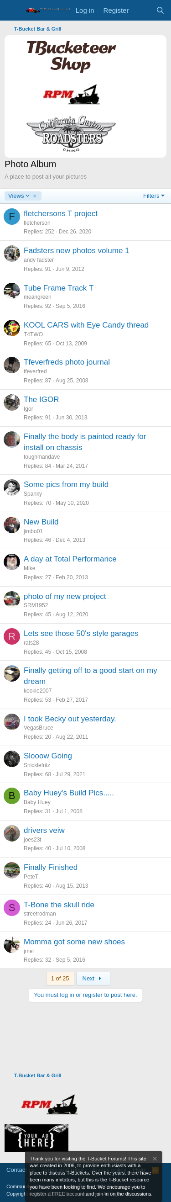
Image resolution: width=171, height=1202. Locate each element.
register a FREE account (57, 1194)
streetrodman (40, 914)
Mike (29, 568)
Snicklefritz (37, 765)
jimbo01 (33, 531)
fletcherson (37, 223)
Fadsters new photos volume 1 (77, 250)
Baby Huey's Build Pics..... (69, 793)
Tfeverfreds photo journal (67, 362)
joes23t (32, 840)
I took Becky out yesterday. (70, 719)
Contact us (20, 1169)
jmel (29, 951)
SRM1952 (36, 605)
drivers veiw (44, 830)
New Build (41, 522)
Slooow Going (48, 756)
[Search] (160, 10)
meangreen (38, 297)
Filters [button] (151, 195)
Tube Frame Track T (58, 288)
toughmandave (42, 457)
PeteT (31, 877)
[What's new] (142, 10)
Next (93, 978)
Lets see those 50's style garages (81, 633)
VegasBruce (38, 728)
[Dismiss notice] (154, 1159)
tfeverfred (35, 371)
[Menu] (12, 10)
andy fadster (39, 260)
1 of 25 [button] (60, 978)
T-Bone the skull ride (59, 904)
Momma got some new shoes (74, 941)
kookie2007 (38, 691)
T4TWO (33, 334)
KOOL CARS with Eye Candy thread (86, 325)
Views (19, 196)
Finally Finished (51, 867)
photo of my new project (65, 596)
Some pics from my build (66, 484)
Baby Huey (37, 802)
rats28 (31, 643)
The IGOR (41, 399)
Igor (28, 409)
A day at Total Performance (70, 559)
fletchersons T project (61, 213)
